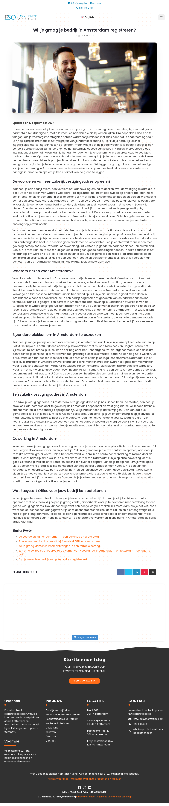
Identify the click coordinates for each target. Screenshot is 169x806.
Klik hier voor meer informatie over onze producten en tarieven (84, 779)
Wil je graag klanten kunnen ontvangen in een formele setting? (59, 546)
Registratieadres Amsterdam (63, 714)
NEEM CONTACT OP (84, 680)
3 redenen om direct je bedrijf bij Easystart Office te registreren (59, 541)
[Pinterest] (144, 572)
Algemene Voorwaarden (109, 796)
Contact (51, 740)
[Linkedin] (136, 572)
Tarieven (51, 732)
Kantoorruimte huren (58, 723)
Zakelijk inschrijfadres (58, 710)
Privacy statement (85, 796)
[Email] (152, 572)
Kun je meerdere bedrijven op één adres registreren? (52, 559)
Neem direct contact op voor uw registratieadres (145, 712)
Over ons (51, 736)
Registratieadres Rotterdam (62, 719)
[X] (128, 572)
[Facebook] (121, 572)
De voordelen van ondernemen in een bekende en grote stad (58, 536)
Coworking (52, 727)
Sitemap (127, 796)
